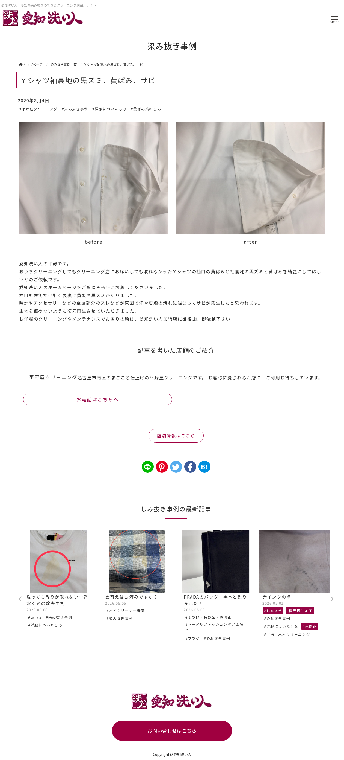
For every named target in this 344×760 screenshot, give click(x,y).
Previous (20, 599)
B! (204, 466)
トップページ (31, 64)
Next (331, 599)
